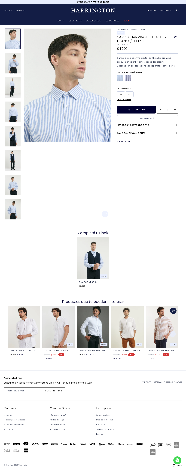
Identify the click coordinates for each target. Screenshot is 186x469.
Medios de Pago (57, 420)
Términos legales (57, 429)
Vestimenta (75, 20)
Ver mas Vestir (124, 141)
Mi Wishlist (9, 429)
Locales (99, 434)
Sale (127, 20)
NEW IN (60, 20)
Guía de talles (124, 100)
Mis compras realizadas (14, 420)
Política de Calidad (104, 420)
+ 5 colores (48, 358)
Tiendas (8, 10)
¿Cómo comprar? (58, 415)
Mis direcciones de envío (14, 424)
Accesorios (93, 20)
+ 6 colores (117, 358)
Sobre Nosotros (103, 415)
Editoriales (112, 20)
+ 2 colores (90, 354)
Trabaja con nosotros (105, 429)
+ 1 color (20, 354)
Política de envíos (57, 424)
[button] (151, 10)
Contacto (20, 10)
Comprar (138, 109)
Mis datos (8, 415)
